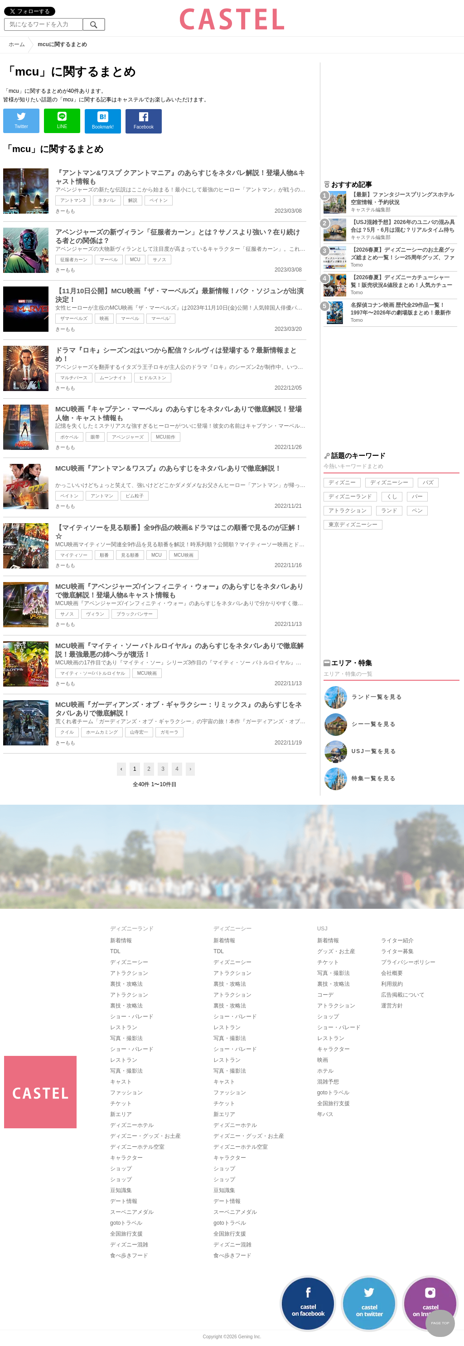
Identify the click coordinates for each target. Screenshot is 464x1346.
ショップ (121, 1168)
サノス (159, 259)
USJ (374, 751)
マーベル (109, 259)
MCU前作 (165, 436)
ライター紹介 (397, 940)
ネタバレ (107, 200)
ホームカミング (102, 732)
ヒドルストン (152, 377)
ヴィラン (95, 613)
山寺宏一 (139, 732)
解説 (132, 200)
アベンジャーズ (128, 436)
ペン (417, 510)
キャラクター (126, 1158)
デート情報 (123, 1201)
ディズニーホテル (132, 1125)
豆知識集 (121, 1190)
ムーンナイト (113, 377)
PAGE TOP (440, 1323)
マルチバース (73, 377)
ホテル (325, 1071)
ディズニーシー (389, 482)
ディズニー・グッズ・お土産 (145, 1136)
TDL (115, 951)
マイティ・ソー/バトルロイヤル (92, 673)
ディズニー (342, 482)
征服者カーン (73, 259)
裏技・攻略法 (126, 984)
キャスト (121, 1082)
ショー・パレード (132, 1016)
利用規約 (392, 984)
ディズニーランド (350, 496)
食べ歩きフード (129, 1255)
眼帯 (95, 436)
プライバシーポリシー (408, 962)
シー (374, 724)
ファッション (126, 1092)
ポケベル (69, 436)
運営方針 (392, 1005)
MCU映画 (183, 555)
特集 (374, 778)
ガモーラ (169, 732)
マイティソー (73, 555)
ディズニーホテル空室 (137, 1147)
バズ (428, 482)
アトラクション (348, 510)
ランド (389, 510)
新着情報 (121, 940)
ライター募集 (397, 951)
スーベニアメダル (132, 1212)
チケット (121, 1103)
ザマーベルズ (73, 318)
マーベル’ (160, 318)
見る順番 (130, 555)
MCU (135, 259)
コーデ (325, 995)
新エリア (121, 1114)
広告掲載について (403, 995)
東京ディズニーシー (353, 524)
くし (392, 496)
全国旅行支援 (126, 1234)
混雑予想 (328, 1082)
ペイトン (159, 200)
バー (417, 496)
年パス (325, 1114)
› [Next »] (190, 769)
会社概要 (392, 973)
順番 (104, 555)
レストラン (123, 1027)
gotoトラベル (126, 1223)
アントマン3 (73, 200)
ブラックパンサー (134, 613)
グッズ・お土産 (336, 951)
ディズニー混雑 (129, 1244)
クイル (67, 732)
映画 (104, 318)
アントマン (102, 495)
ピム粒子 (135, 495)
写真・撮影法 (126, 1038)
